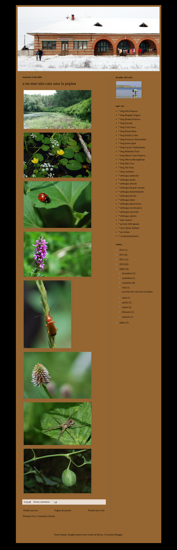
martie (125, 307)
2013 (122, 250)
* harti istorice (125, 220)
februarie (126, 312)
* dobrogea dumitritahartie (131, 192)
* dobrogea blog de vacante (132, 187)
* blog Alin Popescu (128, 111)
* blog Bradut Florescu (129, 119)
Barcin (100, 534)
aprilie (125, 302)
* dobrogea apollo (127, 179)
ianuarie (126, 317)
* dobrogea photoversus (130, 204)
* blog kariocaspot (127, 143)
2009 (122, 269)
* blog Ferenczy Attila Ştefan (132, 139)
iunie (124, 298)
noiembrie (127, 278)
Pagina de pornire (63, 510)
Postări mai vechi (96, 510)
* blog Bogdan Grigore (129, 115)
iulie (124, 287)
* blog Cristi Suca (127, 127)
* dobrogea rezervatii (129, 212)
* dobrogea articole (128, 183)
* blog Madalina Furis (129, 151)
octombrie (127, 283)
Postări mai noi (30, 510)
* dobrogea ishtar (127, 200)
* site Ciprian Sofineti (129, 228)
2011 (121, 259)
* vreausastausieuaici (129, 236)
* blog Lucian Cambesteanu (132, 147)
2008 (122, 323)
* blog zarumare (126, 171)
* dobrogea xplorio (128, 216)
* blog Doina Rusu (127, 131)
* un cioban (124, 232)
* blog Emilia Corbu (128, 135)
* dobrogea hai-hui (127, 196)
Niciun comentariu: (42, 502)
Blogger (118, 534)
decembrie (127, 273)
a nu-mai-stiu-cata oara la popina (49, 83)
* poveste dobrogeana (129, 224)
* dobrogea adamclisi (129, 175)
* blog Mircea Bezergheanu (132, 159)
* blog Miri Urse (126, 163)
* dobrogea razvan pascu (130, 208)
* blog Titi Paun (126, 167)
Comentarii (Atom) (46, 516)
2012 (122, 254)
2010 (122, 264)
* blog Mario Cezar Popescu (132, 155)
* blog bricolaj (125, 123)
